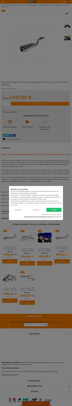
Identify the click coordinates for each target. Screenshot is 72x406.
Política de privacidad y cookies (51, 214)
